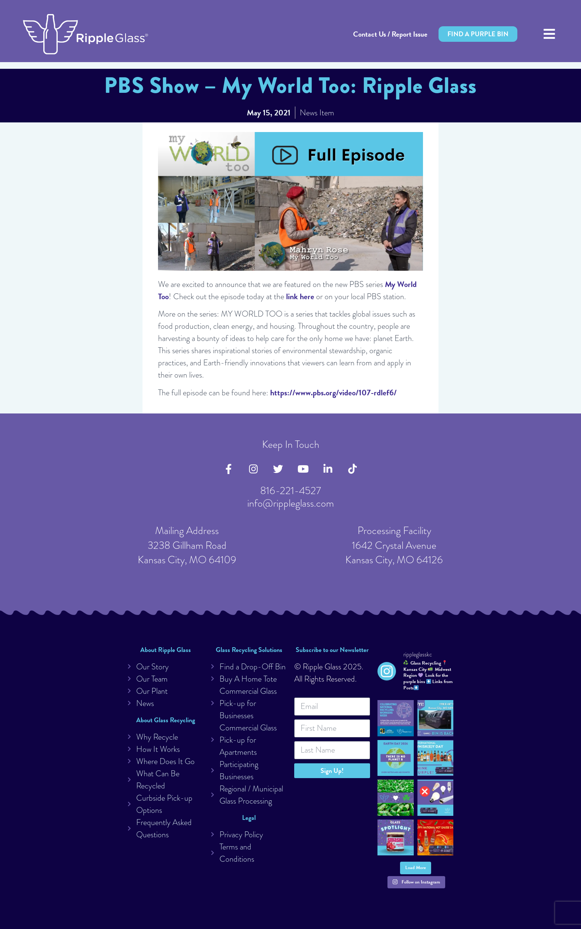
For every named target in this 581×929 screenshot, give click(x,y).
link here (300, 296)
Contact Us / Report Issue (390, 34)
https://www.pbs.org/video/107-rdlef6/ (333, 392)
